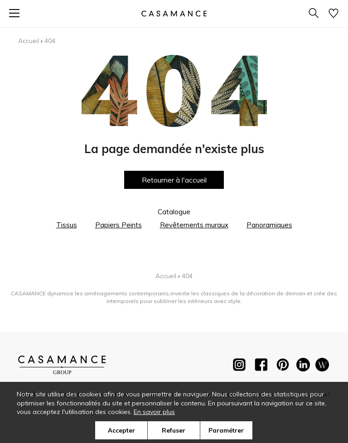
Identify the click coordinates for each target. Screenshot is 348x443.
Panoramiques (269, 225)
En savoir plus (154, 412)
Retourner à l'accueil (174, 179)
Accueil (28, 41)
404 (49, 41)
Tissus (66, 225)
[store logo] (174, 13)
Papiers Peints (118, 225)
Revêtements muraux (194, 225)
